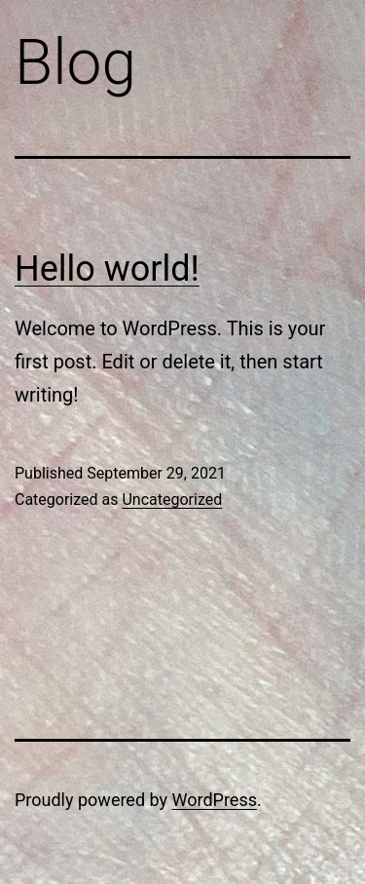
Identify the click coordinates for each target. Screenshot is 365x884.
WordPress (214, 799)
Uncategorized (172, 499)
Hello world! (107, 269)
